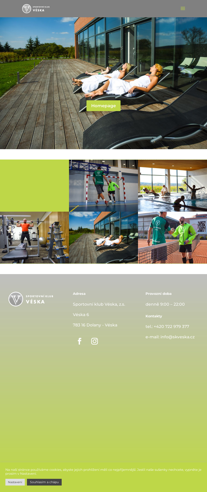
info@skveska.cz (177, 336)
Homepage (103, 105)
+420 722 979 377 (171, 326)
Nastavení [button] (15, 482)
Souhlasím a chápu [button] (44, 482)
